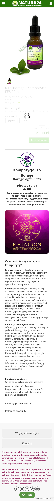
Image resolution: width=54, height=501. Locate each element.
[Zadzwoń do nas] (24, 495)
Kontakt (27, 443)
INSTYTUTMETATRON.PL (22, 460)
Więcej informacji (27, 433)
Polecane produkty (15, 411)
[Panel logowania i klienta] (51, 3)
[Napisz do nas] (29, 495)
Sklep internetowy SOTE (44, 498)
